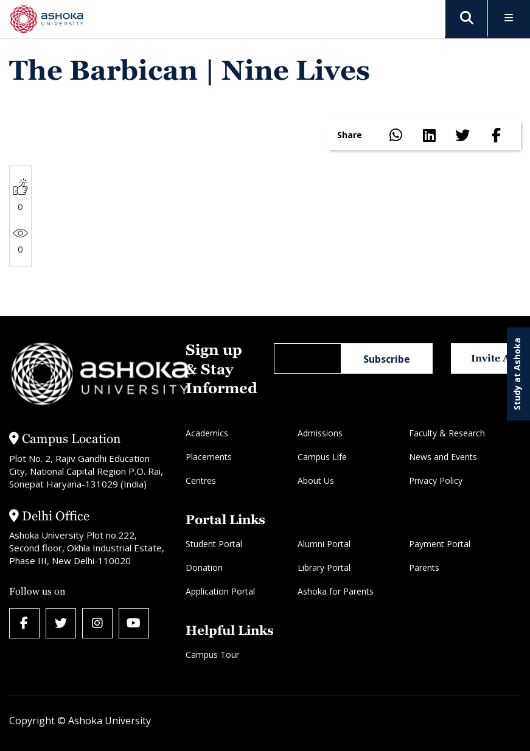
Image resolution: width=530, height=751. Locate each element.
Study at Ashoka (517, 374)
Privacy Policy (435, 480)
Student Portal (214, 544)
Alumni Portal (324, 544)
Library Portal (324, 567)
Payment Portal (439, 544)
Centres (201, 480)
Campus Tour (212, 654)
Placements (209, 457)
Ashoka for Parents (336, 591)
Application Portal (220, 591)
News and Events (443, 457)
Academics (207, 433)
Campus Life (322, 457)
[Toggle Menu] (509, 18)
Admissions (320, 433)
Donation (204, 567)
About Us (316, 480)
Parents (424, 567)
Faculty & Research (447, 433)
